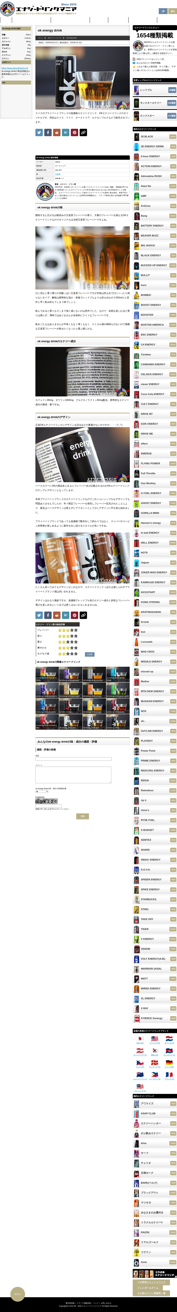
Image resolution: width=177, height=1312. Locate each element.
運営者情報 (70, 1303)
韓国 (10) (154, 1054)
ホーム (6, 20)
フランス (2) (169, 1078)
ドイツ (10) (169, 1066)
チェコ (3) (140, 1066)
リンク (96, 1303)
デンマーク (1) (154, 1066)
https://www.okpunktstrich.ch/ (14, 68)
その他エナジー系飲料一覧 (151, 1293)
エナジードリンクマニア (91, 1306)
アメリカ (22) (154, 1042)
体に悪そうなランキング (143, 20)
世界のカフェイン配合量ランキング (31, 20)
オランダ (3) (169, 1042)
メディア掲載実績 (84, 1303)
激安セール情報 (118, 20)
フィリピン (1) (154, 1078)
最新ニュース (99, 20)
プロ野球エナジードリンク (151, 1282)
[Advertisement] (82, 146)
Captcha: (40, 800)
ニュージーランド (140, 1078)
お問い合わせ (106, 1303)
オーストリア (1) (140, 1054)
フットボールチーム (147, 1287)
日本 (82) (140, 1042)
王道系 (57, 174)
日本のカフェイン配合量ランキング (70, 20)
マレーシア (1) (140, 1090)
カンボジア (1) (169, 1054)
